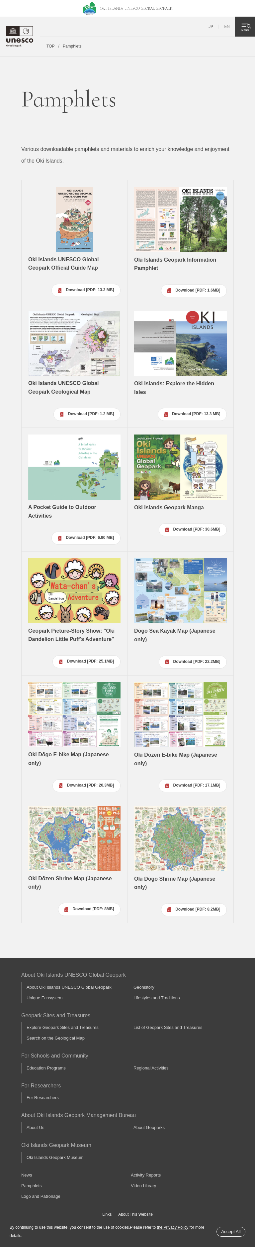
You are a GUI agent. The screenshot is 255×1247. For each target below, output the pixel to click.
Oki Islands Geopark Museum (55, 1157)
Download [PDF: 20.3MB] (90, 785)
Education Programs (46, 1067)
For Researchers (43, 1097)
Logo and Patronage (40, 1196)
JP (211, 26)
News (26, 1175)
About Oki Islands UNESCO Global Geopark (69, 987)
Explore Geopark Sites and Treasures (63, 1027)
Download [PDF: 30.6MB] (196, 529)
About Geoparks (149, 1127)
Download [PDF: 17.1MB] (196, 785)
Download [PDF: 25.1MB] (90, 661)
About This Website (135, 1214)
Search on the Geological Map (56, 1038)
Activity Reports (146, 1175)
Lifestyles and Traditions (156, 997)
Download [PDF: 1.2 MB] (91, 414)
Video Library (143, 1185)
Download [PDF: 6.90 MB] (90, 537)
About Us (35, 1127)
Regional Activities (151, 1067)
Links (107, 1214)
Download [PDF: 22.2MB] (196, 661)
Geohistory (143, 987)
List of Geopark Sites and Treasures (167, 1027)
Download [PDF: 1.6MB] (197, 290)
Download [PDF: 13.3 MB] (90, 290)
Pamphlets (31, 1185)
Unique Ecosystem (44, 997)
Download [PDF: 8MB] (93, 909)
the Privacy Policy (173, 1227)
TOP (50, 46)
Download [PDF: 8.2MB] (197, 909)
